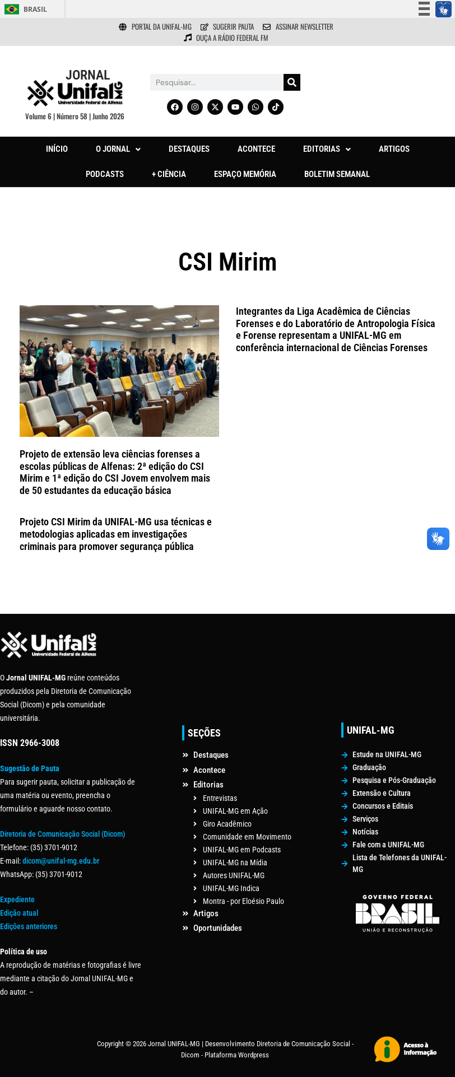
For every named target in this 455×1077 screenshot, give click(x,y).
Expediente (17, 899)
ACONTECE (256, 149)
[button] (118, 149)
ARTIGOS (394, 149)
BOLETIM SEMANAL (337, 174)
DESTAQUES (189, 149)
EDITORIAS (327, 149)
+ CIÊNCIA (169, 174)
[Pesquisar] (292, 82)
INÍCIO (57, 149)
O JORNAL (118, 149)
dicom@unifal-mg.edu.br (60, 860)
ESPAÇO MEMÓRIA (245, 174)
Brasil (35, 9)
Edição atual (19, 912)
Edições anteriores (28, 926)
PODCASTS (105, 174)
